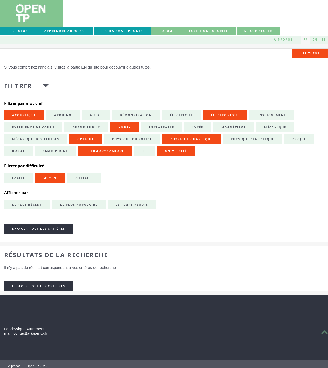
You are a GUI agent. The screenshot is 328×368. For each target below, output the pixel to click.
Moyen (50, 178)
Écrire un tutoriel (208, 31)
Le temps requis (132, 204)
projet (299, 139)
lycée (197, 127)
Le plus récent (27, 204)
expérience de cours (33, 127)
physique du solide (132, 139)
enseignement (272, 115)
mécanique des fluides (35, 139)
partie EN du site (84, 67)
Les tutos (18, 31)
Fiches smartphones (122, 31)
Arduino (63, 115)
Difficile (84, 178)
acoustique (24, 115)
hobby (124, 127)
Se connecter (258, 31)
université (176, 151)
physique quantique (191, 139)
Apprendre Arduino (64, 31)
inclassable (161, 127)
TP (144, 151)
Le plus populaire (78, 204)
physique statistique (252, 139)
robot (18, 151)
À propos (283, 39)
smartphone (55, 151)
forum (165, 31)
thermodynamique (105, 151)
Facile (18, 178)
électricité (181, 115)
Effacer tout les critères (38, 229)
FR (305, 39)
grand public (86, 127)
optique (85, 139)
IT (324, 39)
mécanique (275, 127)
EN (315, 39)
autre (96, 115)
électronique (225, 115)
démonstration (136, 115)
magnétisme (233, 127)
